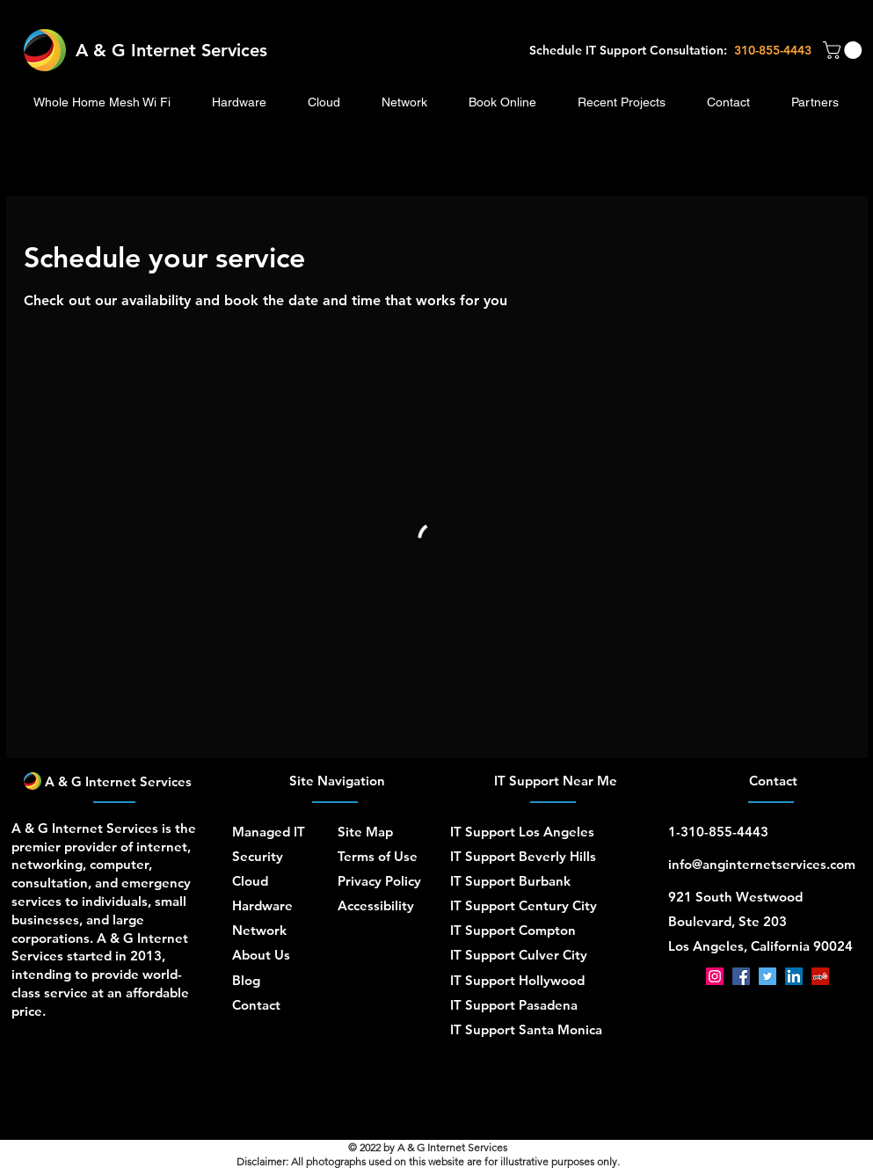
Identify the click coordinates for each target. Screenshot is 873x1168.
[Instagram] (715, 976)
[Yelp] (820, 976)
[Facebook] (741, 976)
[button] (844, 50)
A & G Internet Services (171, 50)
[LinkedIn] (794, 976)
